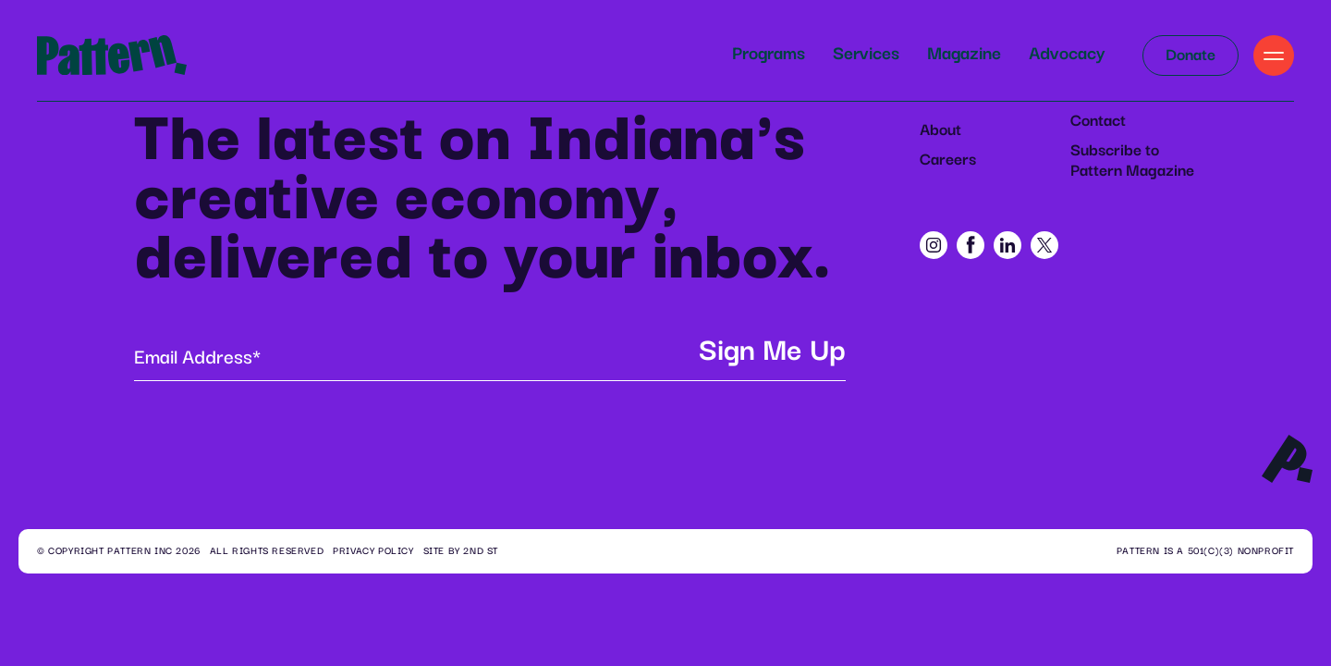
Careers (948, 160)
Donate (1190, 55)
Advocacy (1067, 54)
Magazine (964, 54)
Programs (768, 54)
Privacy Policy (373, 551)
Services (866, 54)
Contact (1098, 121)
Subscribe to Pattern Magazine (1132, 161)
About (940, 130)
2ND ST (480, 551)
